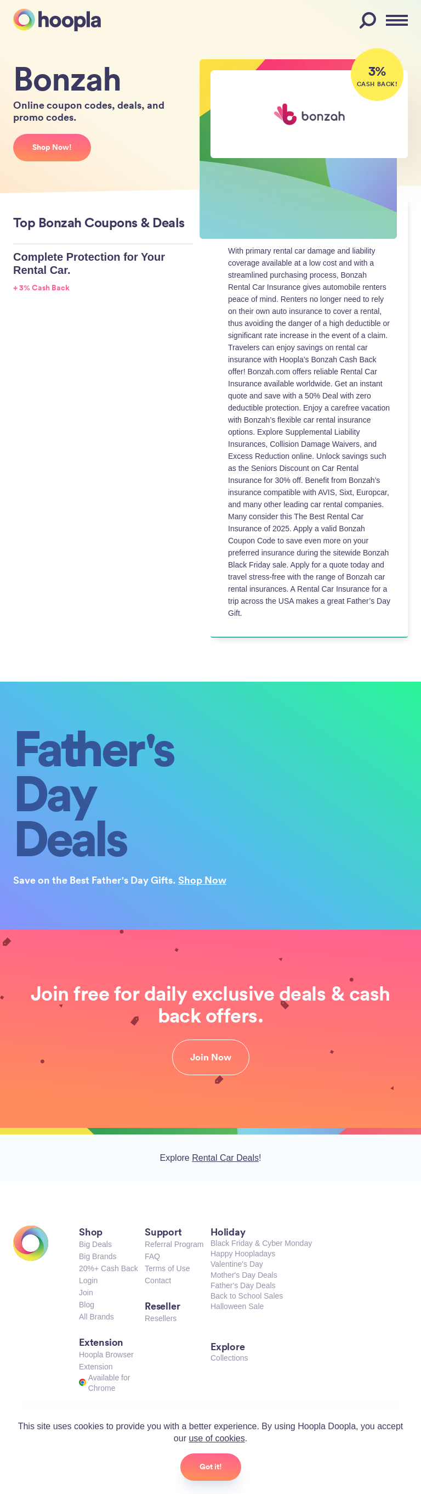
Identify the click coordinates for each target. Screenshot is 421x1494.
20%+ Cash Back (108, 1268)
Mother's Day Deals (243, 1275)
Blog (86, 1304)
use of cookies (216, 1438)
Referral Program (174, 1244)
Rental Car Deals (225, 1157)
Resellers (161, 1318)
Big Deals (95, 1244)
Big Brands (97, 1256)
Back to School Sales (246, 1295)
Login (88, 1280)
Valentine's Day (236, 1264)
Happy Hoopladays (242, 1253)
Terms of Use (167, 1268)
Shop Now (202, 879)
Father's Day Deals (243, 1285)
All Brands (96, 1316)
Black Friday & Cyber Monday (261, 1243)
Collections (229, 1357)
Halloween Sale (237, 1306)
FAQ (152, 1256)
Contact (158, 1280)
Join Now (210, 1057)
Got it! (211, 1466)
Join (86, 1292)
